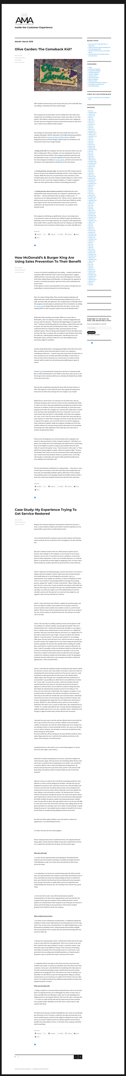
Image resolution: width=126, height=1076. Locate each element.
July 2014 (90, 242)
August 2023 (91, 116)
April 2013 (90, 268)
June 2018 (90, 170)
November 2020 (92, 133)
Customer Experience (93, 72)
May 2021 (90, 126)
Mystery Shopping (93, 79)
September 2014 (92, 239)
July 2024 (90, 111)
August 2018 (91, 166)
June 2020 (91, 139)
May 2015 (90, 225)
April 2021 (91, 127)
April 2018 (91, 173)
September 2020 (92, 136)
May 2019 (90, 154)
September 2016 (92, 200)
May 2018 (90, 171)
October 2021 (91, 124)
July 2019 (90, 151)
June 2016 (90, 205)
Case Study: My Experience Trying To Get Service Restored (45, 512)
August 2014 (91, 241)
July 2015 (90, 224)
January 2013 (91, 273)
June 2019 (90, 153)
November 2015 (92, 217)
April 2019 (91, 156)
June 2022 (91, 122)
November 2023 (92, 112)
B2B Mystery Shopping (94, 69)
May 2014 (90, 246)
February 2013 (92, 271)
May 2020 (90, 141)
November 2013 (92, 256)
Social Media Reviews (93, 86)
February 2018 (92, 176)
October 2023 (91, 114)
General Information (20, 57)
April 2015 (91, 227)
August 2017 (91, 185)
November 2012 (92, 276)
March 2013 (91, 269)
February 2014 (92, 251)
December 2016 (92, 197)
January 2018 (91, 178)
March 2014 (91, 249)
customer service (92, 76)
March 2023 (91, 121)
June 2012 (90, 284)
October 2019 (91, 148)
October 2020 (91, 134)
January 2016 (91, 214)
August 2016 (91, 202)
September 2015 (92, 220)
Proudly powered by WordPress (40, 1069)
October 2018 (91, 165)
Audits (90, 67)
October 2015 (91, 219)
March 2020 (91, 144)
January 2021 (91, 131)
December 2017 (92, 180)
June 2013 (90, 264)
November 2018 (92, 163)
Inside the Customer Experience (34, 27)
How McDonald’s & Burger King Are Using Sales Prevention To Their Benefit (48, 259)
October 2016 (91, 198)
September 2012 (92, 279)
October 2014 (91, 237)
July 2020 (90, 138)
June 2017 (90, 188)
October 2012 (91, 278)
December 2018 (92, 161)
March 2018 (91, 175)
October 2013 (91, 257)
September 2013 (92, 259)
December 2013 (92, 254)
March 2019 (91, 158)
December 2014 (92, 234)
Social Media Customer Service (96, 84)
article (42, 371)
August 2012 (91, 281)
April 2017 (91, 192)
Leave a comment (19, 62)
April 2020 (91, 143)
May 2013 (90, 266)
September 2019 (92, 149)
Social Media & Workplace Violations (97, 82)
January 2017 (91, 195)
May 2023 (90, 119)
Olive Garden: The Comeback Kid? (43, 49)
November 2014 (92, 235)
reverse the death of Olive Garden (58, 137)
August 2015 (91, 222)
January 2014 (91, 252)
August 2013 (91, 261)
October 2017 (91, 181)
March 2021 (91, 129)
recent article (60, 160)
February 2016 (92, 212)
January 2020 (91, 146)
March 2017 (91, 193)
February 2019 (92, 160)
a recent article (40, 306)
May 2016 (90, 207)
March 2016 (91, 210)
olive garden (18, 60)
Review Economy (92, 81)
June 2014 (90, 244)
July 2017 (90, 187)
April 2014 (91, 247)
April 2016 (91, 208)
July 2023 (90, 117)
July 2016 (90, 203)
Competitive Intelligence (94, 71)
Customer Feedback (93, 74)
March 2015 (91, 229)
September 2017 (92, 183)
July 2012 (90, 283)
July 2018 (90, 168)
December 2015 (92, 215)
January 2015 (91, 232)
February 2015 (92, 230)
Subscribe (91, 332)
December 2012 (92, 274)
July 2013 (90, 262)
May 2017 (90, 190)
